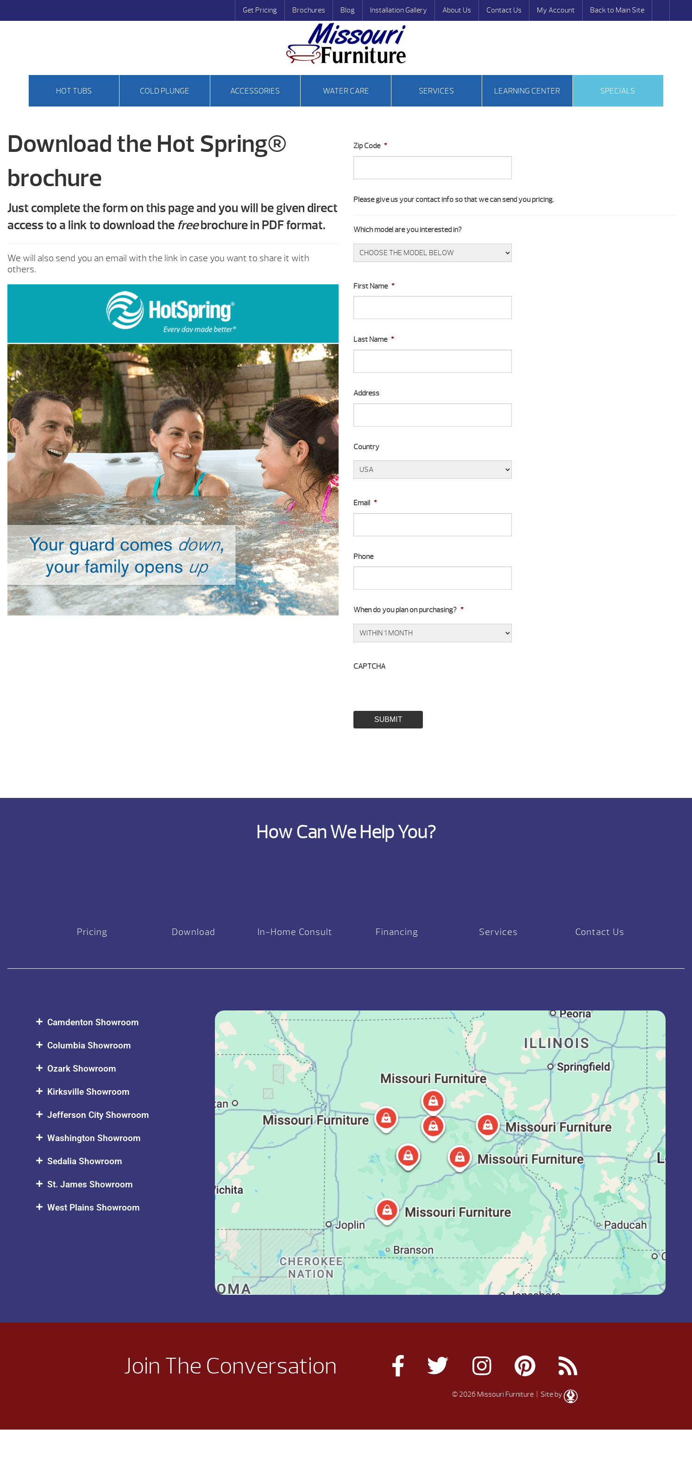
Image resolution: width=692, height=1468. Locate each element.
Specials (617, 91)
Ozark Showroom (81, 1068)
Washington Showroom (94, 1138)
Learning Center (527, 91)
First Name (374, 286)
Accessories (255, 91)
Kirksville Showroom (88, 1091)
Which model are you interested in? (407, 229)
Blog (347, 10)
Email (365, 503)
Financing (397, 932)
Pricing (92, 932)
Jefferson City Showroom (98, 1115)
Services (436, 91)
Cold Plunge (164, 91)
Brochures (308, 10)
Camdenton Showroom (93, 1022)
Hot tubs (74, 91)
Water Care (346, 91)
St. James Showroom (90, 1184)
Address (366, 393)
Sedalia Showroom (84, 1161)
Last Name (373, 339)
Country (366, 447)
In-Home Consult (295, 932)
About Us (456, 10)
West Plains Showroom (93, 1207)
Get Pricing (260, 10)
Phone (363, 556)
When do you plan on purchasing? (408, 610)
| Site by (556, 1394)
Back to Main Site (617, 10)
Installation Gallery (398, 10)
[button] (116, 1022)
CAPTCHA (369, 666)
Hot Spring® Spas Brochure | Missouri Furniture (346, 43)
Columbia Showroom (89, 1045)
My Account (556, 10)
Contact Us (504, 10)
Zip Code (370, 146)
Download (193, 932)
